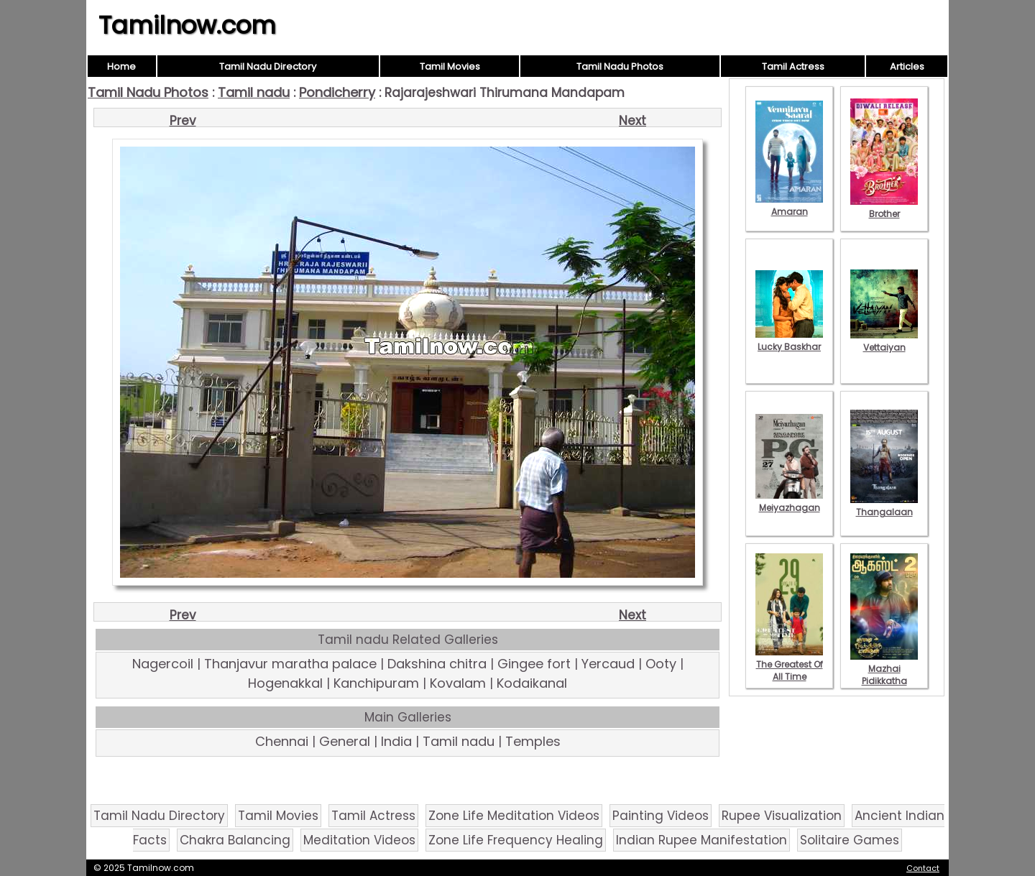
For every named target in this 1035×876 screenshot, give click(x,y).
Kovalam (458, 683)
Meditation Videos (359, 840)
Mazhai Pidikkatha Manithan (884, 674)
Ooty (660, 664)
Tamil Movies (450, 66)
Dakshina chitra (437, 664)
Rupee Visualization (782, 815)
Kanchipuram (376, 683)
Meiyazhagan (789, 501)
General (344, 741)
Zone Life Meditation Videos (513, 815)
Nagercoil (162, 664)
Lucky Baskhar (789, 340)
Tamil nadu (254, 92)
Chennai (281, 741)
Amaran (789, 205)
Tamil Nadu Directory (267, 66)
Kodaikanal (532, 683)
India (396, 741)
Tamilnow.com (187, 25)
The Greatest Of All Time (789, 664)
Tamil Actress (793, 66)
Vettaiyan (884, 341)
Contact (922, 868)
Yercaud (608, 664)
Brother (884, 207)
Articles (907, 66)
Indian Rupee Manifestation (701, 840)
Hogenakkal (285, 683)
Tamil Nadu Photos (619, 66)
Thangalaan (884, 506)
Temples (533, 741)
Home (121, 66)
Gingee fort (534, 664)
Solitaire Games (849, 840)
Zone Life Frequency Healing (515, 840)
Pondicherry (337, 92)
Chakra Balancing (235, 840)
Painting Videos (660, 815)
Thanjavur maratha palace (290, 664)
